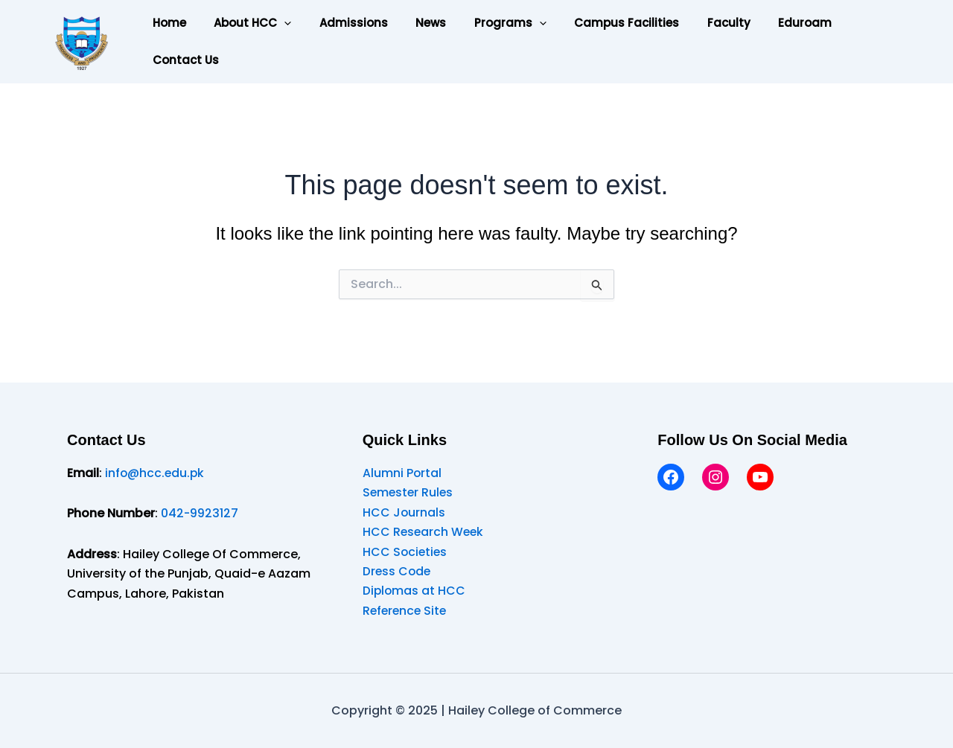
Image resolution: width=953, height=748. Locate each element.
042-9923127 (200, 513)
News (411, 23)
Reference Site (406, 610)
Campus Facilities (596, 23)
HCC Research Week (424, 531)
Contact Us (183, 60)
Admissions (339, 23)
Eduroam (763, 23)
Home (166, 23)
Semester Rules (409, 492)
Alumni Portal (402, 473)
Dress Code (398, 571)
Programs (485, 23)
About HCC (244, 23)
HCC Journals (404, 512)
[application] (276, 23)
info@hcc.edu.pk (155, 473)
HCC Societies (406, 551)
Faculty (692, 23)
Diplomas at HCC (415, 590)
